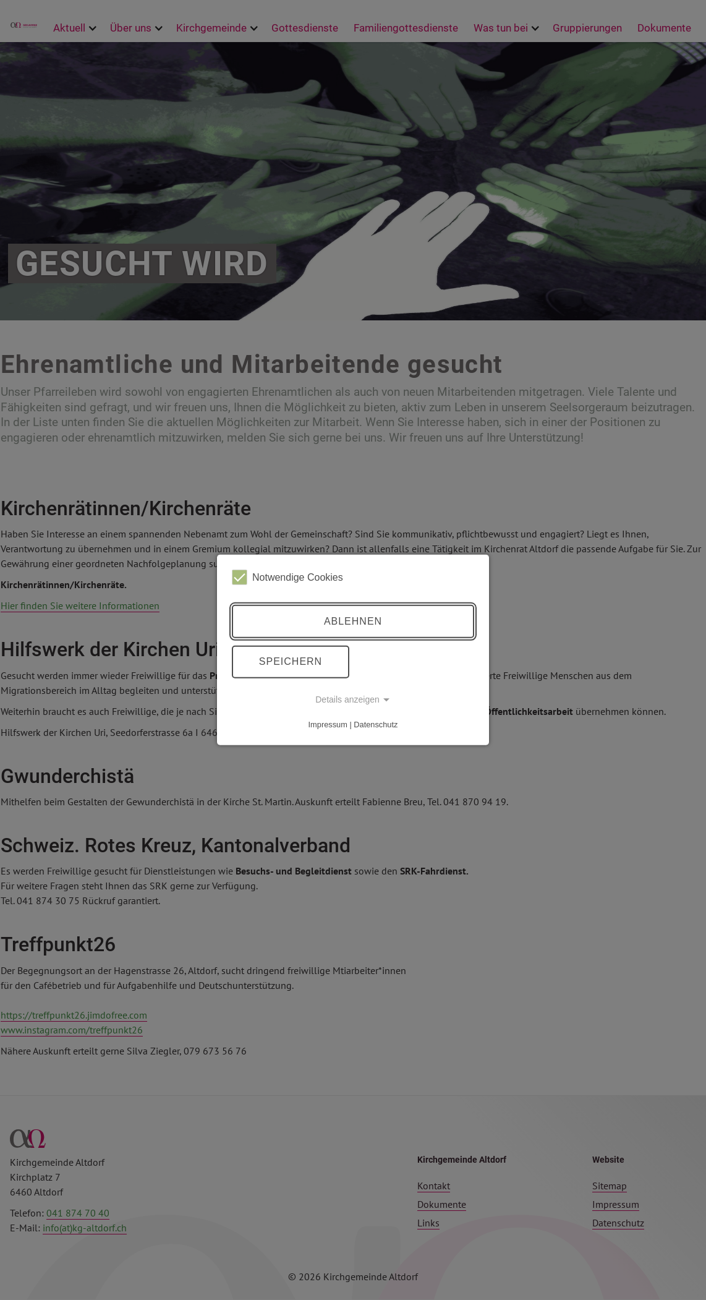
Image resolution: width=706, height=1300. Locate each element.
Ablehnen (353, 621)
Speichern (290, 661)
